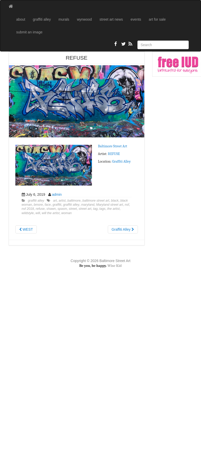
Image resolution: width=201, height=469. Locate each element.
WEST (26, 229)
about (20, 19)
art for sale (157, 19)
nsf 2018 (28, 209)
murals (63, 19)
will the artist (51, 213)
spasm (62, 209)
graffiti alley (42, 19)
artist (61, 200)
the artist (113, 209)
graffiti (57, 204)
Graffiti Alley (121, 161)
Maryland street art (109, 204)
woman (66, 213)
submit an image (29, 32)
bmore (38, 204)
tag (95, 209)
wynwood (84, 19)
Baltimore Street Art (112, 146)
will (38, 213)
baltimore (74, 200)
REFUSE (114, 154)
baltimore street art (95, 200)
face (48, 204)
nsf (127, 204)
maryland (87, 204)
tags (102, 209)
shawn (51, 209)
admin (57, 194)
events (136, 19)
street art (85, 209)
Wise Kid (115, 266)
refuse (40, 209)
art (55, 200)
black (115, 200)
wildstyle (28, 213)
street (73, 209)
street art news (111, 19)
